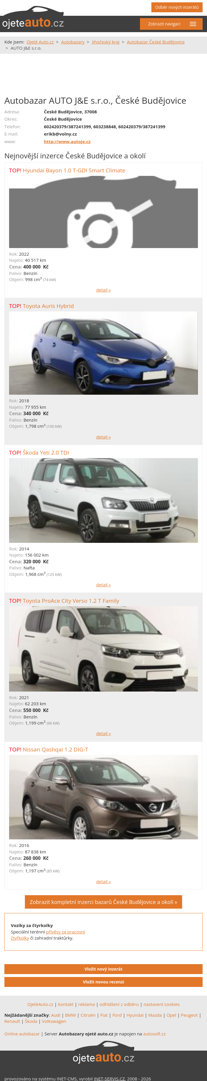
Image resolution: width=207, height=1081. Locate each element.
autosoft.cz (154, 1034)
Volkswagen (54, 1021)
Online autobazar (22, 1034)
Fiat (104, 1015)
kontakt (65, 1004)
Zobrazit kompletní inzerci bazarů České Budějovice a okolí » (103, 901)
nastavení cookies (161, 1004)
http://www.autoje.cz (67, 141)
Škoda (31, 1021)
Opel (171, 1015)
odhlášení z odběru (119, 1004)
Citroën (88, 1015)
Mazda (155, 1015)
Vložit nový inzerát (104, 969)
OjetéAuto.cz (40, 1004)
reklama (86, 1004)
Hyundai (134, 1015)
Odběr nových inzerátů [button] (177, 7)
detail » (103, 290)
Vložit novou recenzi (103, 982)
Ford (117, 1015)
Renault (12, 1021)
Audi (55, 1015)
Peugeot (189, 1015)
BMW (70, 1015)
